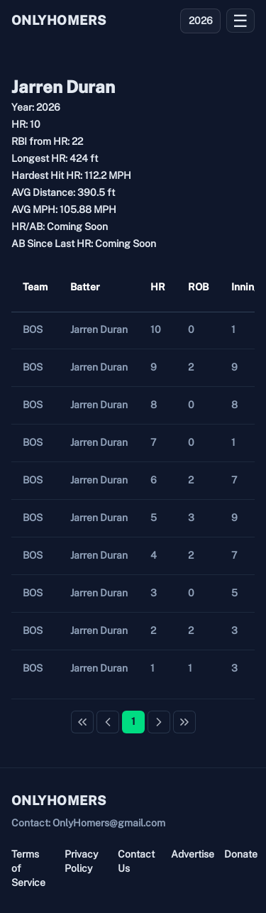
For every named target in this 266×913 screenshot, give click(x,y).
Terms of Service (26, 868)
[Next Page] (159, 722)
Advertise (186, 854)
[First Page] (82, 722)
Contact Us (133, 861)
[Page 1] (133, 722)
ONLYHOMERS (58, 20)
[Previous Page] (107, 722)
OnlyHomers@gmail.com (108, 823)
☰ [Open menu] (240, 21)
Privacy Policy (80, 861)
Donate (239, 854)
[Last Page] (184, 722)
